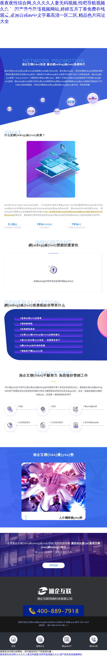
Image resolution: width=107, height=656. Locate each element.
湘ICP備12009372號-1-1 (57, 625)
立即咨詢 (53, 565)
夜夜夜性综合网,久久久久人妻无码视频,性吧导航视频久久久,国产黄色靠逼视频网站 (41, 654)
